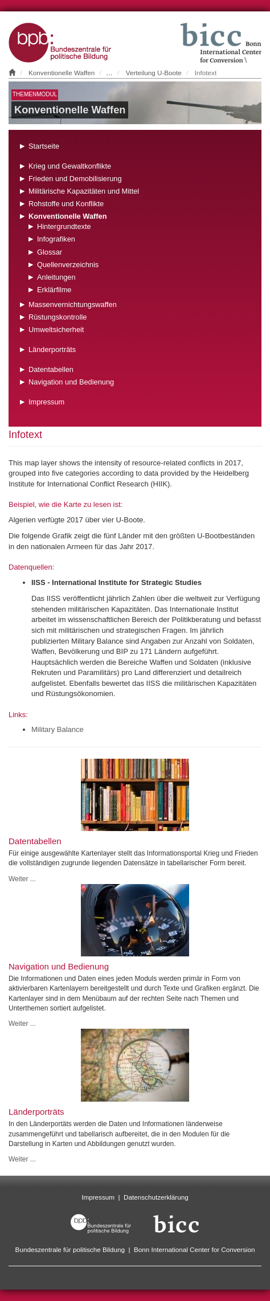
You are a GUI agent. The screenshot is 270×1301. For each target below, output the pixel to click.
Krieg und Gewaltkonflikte (69, 166)
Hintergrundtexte (64, 226)
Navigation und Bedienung (71, 382)
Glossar (49, 252)
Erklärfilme (54, 289)
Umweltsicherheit (56, 329)
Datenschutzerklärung (156, 1197)
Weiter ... (22, 879)
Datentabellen (50, 369)
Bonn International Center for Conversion (194, 1249)
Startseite (43, 146)
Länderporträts (52, 349)
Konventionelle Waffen (61, 72)
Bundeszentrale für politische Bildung (70, 1249)
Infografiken (56, 239)
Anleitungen (56, 277)
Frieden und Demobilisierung (75, 178)
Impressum (46, 402)
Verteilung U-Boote (154, 72)
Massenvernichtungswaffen (72, 304)
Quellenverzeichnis (68, 264)
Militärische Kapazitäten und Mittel (83, 191)
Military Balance (57, 729)
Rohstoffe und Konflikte (66, 203)
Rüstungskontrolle (57, 317)
